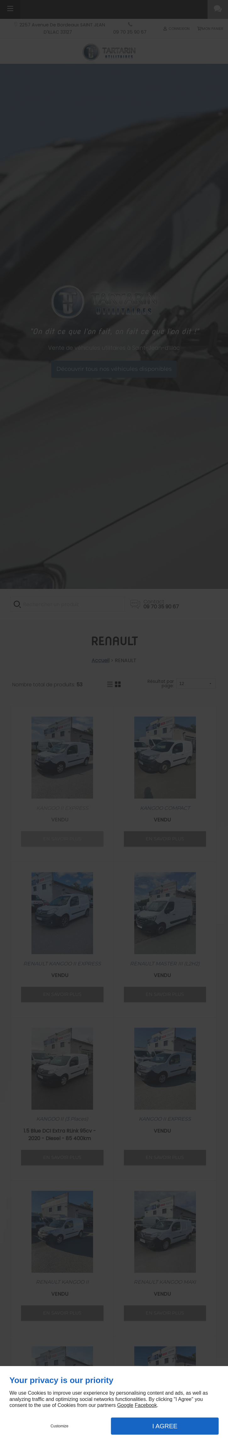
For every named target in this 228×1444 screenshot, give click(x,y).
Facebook (146, 1405)
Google (125, 1405)
